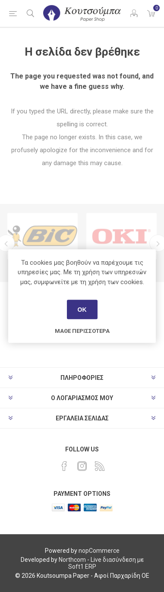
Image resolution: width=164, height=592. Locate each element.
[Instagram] (82, 466)
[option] (42, 236)
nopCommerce (99, 550)
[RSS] (100, 466)
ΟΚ (82, 309)
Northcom (72, 559)
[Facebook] (64, 466)
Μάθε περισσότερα (82, 331)
